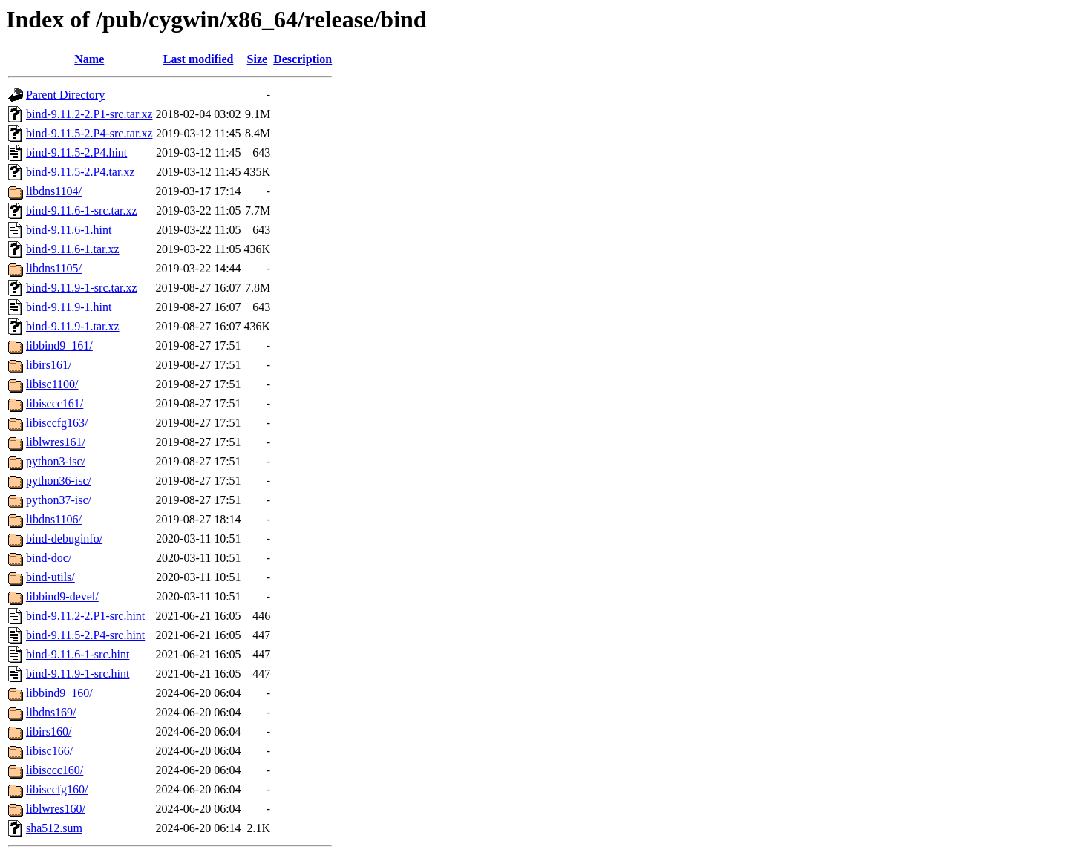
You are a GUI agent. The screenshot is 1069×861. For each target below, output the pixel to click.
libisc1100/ (52, 384)
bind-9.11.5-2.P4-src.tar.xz (89, 133)
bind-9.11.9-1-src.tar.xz (81, 287)
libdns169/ (51, 712)
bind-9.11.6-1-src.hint (77, 654)
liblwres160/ (55, 808)
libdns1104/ (54, 191)
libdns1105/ (54, 268)
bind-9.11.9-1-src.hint (77, 673)
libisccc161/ (54, 403)
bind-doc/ (48, 557)
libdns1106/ (54, 519)
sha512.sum (54, 828)
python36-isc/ (58, 480)
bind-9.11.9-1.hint (68, 307)
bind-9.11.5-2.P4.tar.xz (80, 172)
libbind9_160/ (59, 693)
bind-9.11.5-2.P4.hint (76, 152)
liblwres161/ (55, 442)
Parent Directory (65, 94)
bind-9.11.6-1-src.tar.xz (81, 210)
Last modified (198, 59)
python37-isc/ (58, 500)
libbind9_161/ (59, 345)
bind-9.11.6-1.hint (68, 229)
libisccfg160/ (57, 789)
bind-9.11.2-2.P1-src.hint (85, 615)
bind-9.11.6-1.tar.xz (73, 249)
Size (257, 59)
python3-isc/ (55, 461)
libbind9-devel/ (62, 596)
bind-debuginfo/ (64, 538)
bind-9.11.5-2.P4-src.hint (85, 635)
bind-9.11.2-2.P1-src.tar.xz (89, 114)
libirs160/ (48, 731)
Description (302, 59)
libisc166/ (49, 750)
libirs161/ (48, 365)
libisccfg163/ (57, 422)
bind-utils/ (50, 577)
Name (89, 59)
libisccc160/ (54, 770)
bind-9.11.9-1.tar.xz (73, 326)
